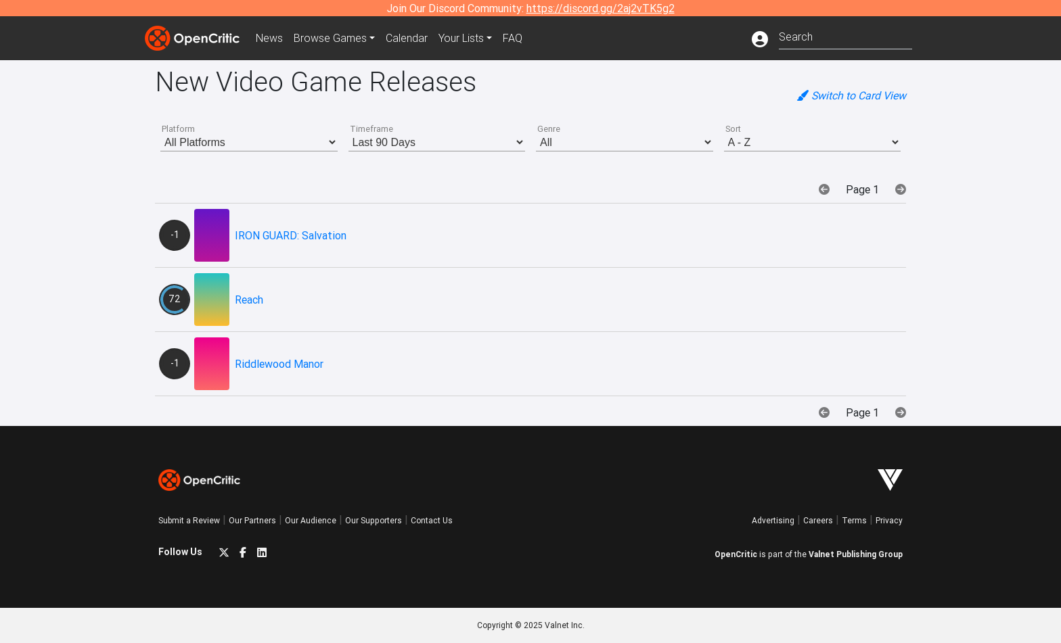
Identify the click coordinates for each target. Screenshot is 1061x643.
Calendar (407, 38)
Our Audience (310, 520)
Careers (818, 520)
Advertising (773, 520)
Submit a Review (189, 520)
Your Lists (461, 38)
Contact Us (432, 520)
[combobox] (845, 35)
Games (330, 38)
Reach (249, 299)
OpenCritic (736, 554)
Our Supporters (373, 520)
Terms (854, 520)
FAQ (512, 38)
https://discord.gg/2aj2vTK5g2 (600, 8)
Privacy (889, 520)
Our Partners (252, 520)
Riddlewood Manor (279, 364)
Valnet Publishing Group (856, 554)
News (269, 38)
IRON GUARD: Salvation (290, 235)
